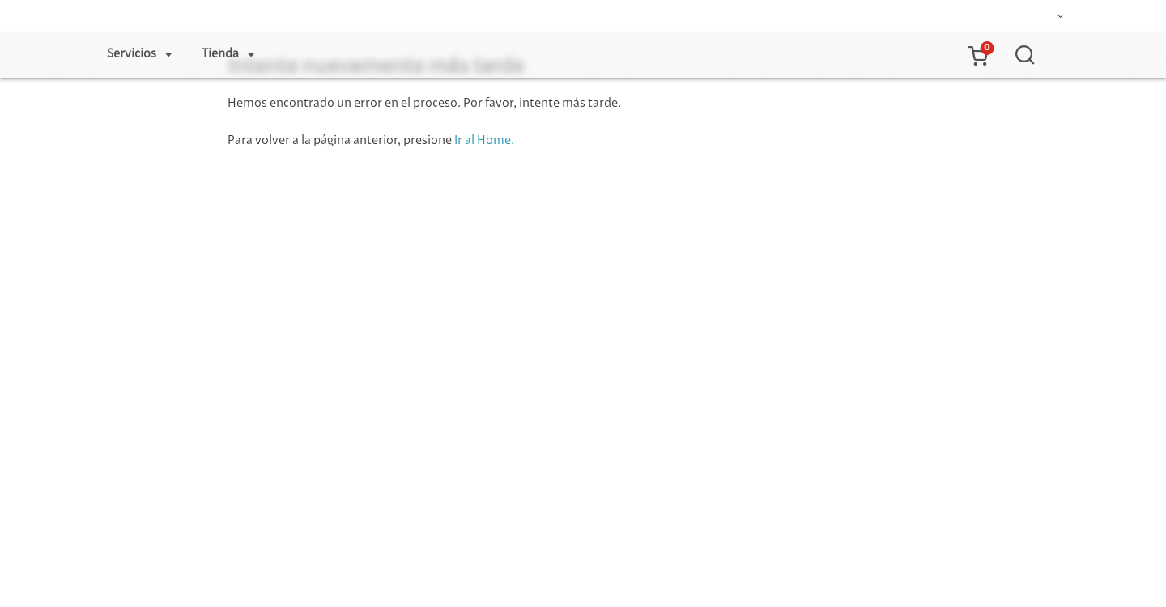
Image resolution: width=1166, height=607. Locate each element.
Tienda (220, 54)
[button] (977, 55)
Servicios (131, 54)
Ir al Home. (484, 140)
